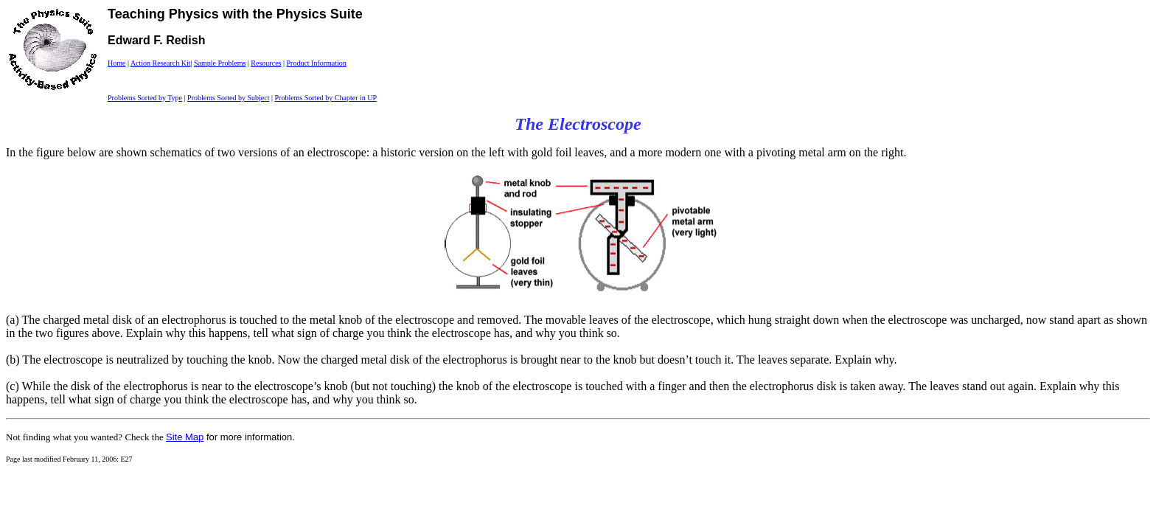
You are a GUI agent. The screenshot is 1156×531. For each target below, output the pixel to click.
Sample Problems (220, 63)
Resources (266, 63)
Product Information (316, 63)
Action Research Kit (160, 63)
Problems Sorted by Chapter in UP (325, 98)
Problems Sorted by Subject (228, 98)
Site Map (184, 436)
